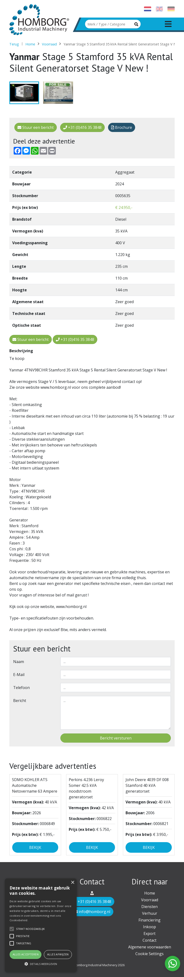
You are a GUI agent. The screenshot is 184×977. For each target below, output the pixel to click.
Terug (14, 44)
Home (30, 44)
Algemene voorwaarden (149, 947)
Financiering (149, 920)
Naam (18, 661)
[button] (41, 963)
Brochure (121, 127)
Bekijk (35, 847)
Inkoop (149, 926)
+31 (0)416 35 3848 (82, 127)
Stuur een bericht (35, 127)
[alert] (41, 925)
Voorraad (49, 44)
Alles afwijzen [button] (58, 954)
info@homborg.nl (92, 911)
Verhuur (149, 913)
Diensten (149, 906)
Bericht (19, 700)
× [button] (72, 882)
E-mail (18, 674)
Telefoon (21, 687)
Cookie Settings (149, 953)
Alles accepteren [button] (26, 954)
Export (149, 933)
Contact (149, 940)
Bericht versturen (116, 738)
